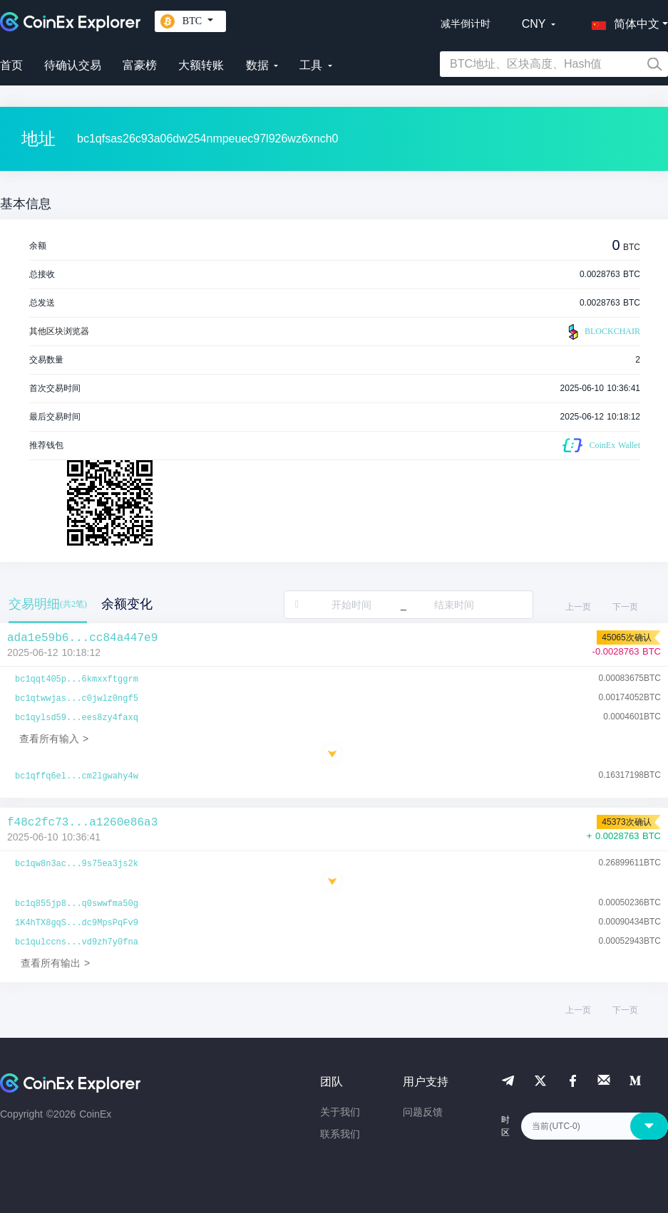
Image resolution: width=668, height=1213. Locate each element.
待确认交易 (72, 65)
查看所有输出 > (55, 963)
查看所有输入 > (53, 738)
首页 (11, 65)
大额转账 (201, 65)
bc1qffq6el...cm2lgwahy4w (76, 776)
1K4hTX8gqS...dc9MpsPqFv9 (76, 923)
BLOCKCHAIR (602, 331)
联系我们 (340, 1134)
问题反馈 (423, 1112)
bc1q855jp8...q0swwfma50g (76, 904)
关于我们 (340, 1112)
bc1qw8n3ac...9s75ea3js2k (76, 864)
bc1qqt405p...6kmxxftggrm (76, 679)
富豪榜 (140, 65)
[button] (622, 21)
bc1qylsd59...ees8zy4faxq (76, 718)
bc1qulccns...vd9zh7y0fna (76, 942)
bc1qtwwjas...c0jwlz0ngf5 (76, 699)
